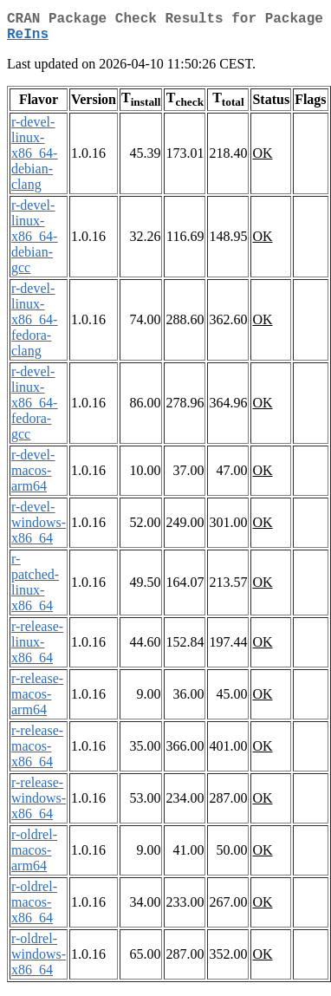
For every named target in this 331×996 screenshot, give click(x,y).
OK (262, 160)
